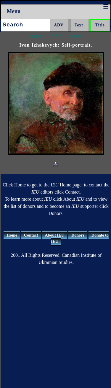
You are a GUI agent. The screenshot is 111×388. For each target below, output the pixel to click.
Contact (31, 235)
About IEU (54, 235)
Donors (77, 235)
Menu (14, 11)
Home (12, 235)
